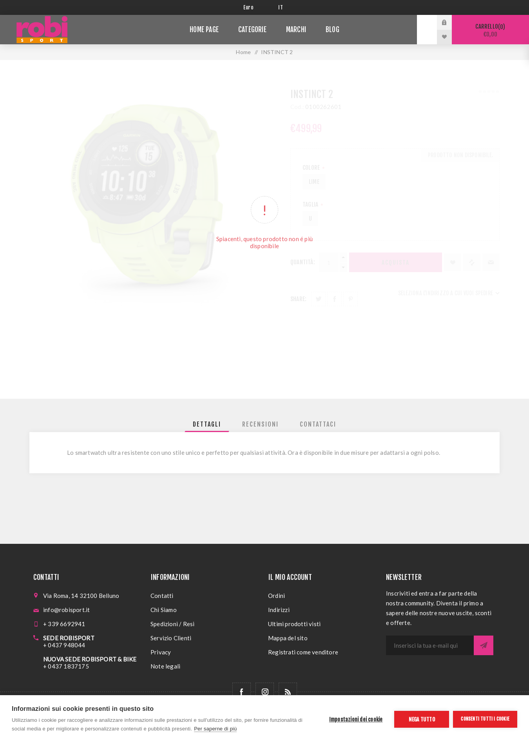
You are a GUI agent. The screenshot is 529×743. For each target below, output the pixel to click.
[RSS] (288, 692)
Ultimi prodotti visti (294, 623)
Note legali (165, 666)
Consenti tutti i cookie (485, 719)
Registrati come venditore (303, 652)
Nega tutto (422, 719)
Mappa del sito (288, 637)
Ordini (276, 595)
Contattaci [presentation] (318, 424)
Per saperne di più (215, 729)
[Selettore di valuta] (254, 7)
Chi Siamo (163, 609)
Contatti (162, 595)
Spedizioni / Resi (172, 623)
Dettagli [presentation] (207, 424)
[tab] (207, 424)
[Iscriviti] (430, 645)
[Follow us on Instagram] (264, 692)
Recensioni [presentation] (260, 424)
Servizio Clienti (170, 637)
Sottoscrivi (483, 645)
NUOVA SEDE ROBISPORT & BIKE (89, 659)
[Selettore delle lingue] (282, 7)
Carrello (490, 30)
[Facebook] (241, 692)
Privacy (160, 652)
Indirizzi (279, 609)
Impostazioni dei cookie (356, 719)
